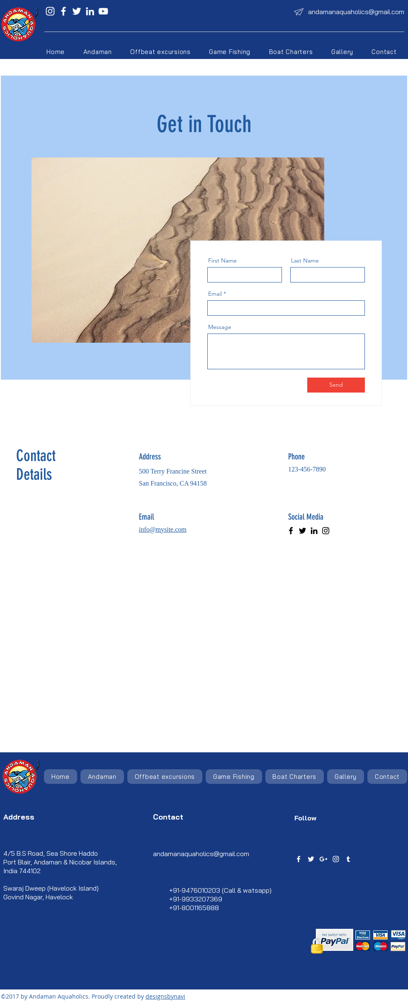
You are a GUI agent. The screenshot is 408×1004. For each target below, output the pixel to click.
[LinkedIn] (90, 11)
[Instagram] (50, 11)
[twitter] (311, 859)
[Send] (336, 385)
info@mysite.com (163, 529)
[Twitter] (77, 11)
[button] (160, 51)
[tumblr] (348, 859)
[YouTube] (103, 11)
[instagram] (336, 859)
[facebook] (298, 859)
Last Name (305, 260)
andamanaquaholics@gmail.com (356, 11)
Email (215, 294)
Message (219, 327)
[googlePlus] (323, 859)
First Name (222, 260)
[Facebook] (63, 11)
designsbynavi (165, 996)
